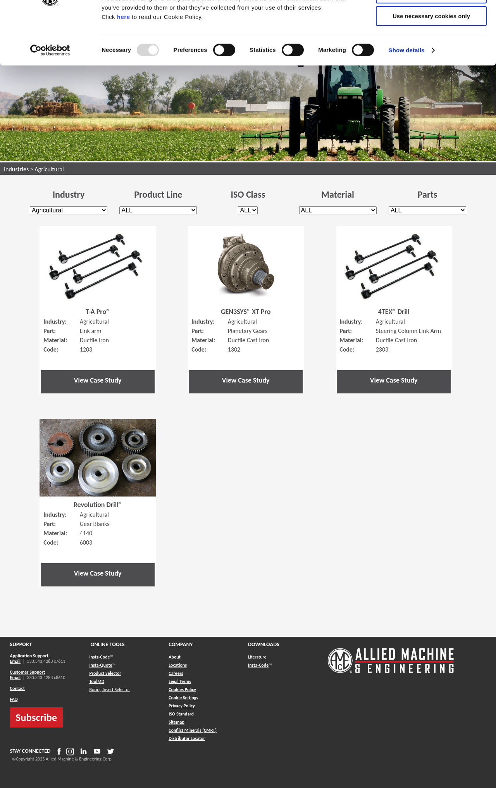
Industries (16, 169)
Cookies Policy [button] (182, 689)
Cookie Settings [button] (183, 697)
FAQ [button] (14, 699)
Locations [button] (178, 665)
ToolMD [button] (96, 681)
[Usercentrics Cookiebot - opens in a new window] (50, 99)
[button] (176, 722)
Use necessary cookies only (431, 64)
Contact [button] (17, 688)
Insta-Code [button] (99, 657)
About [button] (175, 657)
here (123, 65)
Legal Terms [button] (180, 681)
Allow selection (431, 42)
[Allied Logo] (391, 671)
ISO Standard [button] (181, 714)
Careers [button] (176, 673)
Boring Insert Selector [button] (109, 689)
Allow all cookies (431, 19)
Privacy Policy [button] (182, 706)
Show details (407, 98)
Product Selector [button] (105, 673)
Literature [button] (257, 657)
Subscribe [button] (36, 717)
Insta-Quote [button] (100, 665)
